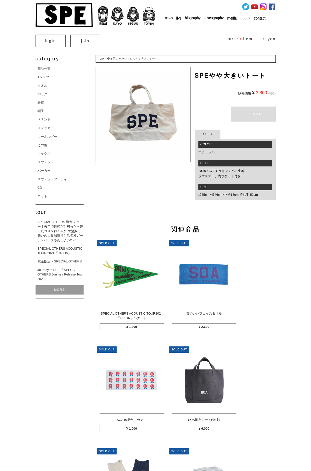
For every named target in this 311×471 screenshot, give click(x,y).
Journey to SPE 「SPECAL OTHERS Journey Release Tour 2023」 (60, 272)
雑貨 (41, 100)
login (50, 40)
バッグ (42, 92)
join (85, 40)
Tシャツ (43, 75)
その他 (42, 143)
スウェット (46, 160)
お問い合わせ (243, 442)
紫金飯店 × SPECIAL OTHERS (60, 259)
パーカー (44, 168)
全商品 (111, 56)
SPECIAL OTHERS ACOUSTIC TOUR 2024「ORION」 (60, 248)
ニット (42, 194)
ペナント (44, 117)
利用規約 (221, 442)
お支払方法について (159, 442)
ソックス (44, 151)
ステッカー (46, 126)
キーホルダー (47, 134)
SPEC (207, 132)
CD (40, 185)
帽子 (41, 109)
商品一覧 (44, 66)
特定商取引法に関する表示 (122, 442)
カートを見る (67, 442)
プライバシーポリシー (194, 442)
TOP (101, 56)
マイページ (91, 442)
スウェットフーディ (52, 177)
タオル (42, 83)
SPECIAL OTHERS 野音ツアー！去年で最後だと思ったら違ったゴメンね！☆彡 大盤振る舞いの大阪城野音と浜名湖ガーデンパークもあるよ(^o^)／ (60, 229)
